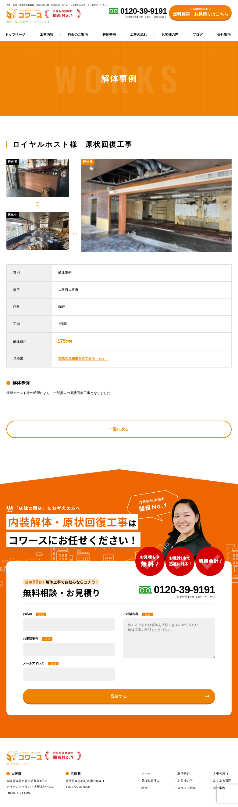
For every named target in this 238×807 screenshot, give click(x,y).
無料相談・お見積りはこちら (200, 12)
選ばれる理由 (150, 780)
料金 (144, 788)
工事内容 (46, 34)
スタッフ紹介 (186, 788)
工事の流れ (138, 34)
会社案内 (224, 34)
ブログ (198, 34)
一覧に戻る (119, 429)
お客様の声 (170, 34)
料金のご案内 (78, 34)
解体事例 (109, 34)
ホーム (146, 773)
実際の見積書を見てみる (81, 358)
